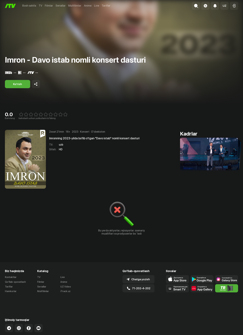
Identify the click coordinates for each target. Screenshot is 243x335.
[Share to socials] (36, 84)
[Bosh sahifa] (10, 6)
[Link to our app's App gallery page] (202, 288)
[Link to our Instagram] (19, 315)
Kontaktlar (11, 277)
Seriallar (61, 5)
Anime (87, 5)
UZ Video (65, 286)
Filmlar (49, 5)
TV (40, 5)
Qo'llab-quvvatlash (15, 281)
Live (96, 5)
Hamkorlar (11, 291)
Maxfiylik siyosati (228, 331)
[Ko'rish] (17, 84)
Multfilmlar (74, 5)
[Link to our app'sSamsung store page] (226, 279)
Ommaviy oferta (206, 331)
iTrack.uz (65, 291)
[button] (224, 6)
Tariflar (106, 5)
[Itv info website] (226, 288)
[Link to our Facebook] (29, 315)
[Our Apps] (177, 288)
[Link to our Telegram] (9, 315)
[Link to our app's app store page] (177, 279)
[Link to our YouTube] (38, 315)
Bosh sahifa (29, 5)
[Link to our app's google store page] (202, 279)
